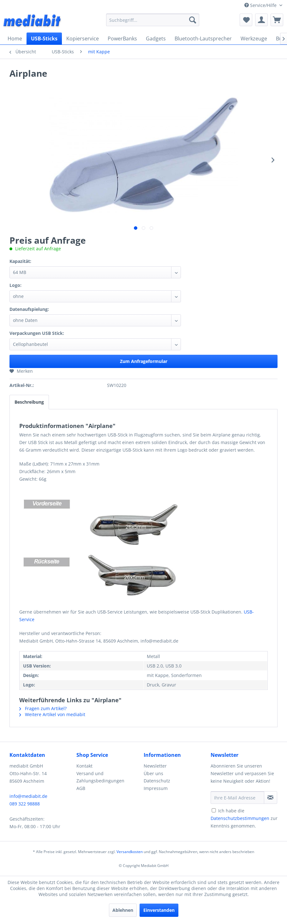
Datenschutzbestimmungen (240, 818)
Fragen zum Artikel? (43, 708)
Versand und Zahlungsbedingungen (100, 777)
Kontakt (84, 766)
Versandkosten (130, 851)
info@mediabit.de (28, 796)
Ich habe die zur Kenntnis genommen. (244, 818)
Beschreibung (29, 402)
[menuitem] (152, 20)
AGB (80, 788)
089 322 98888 (24, 804)
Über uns (153, 773)
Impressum (156, 788)
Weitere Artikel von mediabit (52, 714)
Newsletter (155, 766)
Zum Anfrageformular (143, 361)
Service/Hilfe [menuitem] (261, 5)
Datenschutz (157, 781)
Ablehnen (122, 910)
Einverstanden (159, 910)
